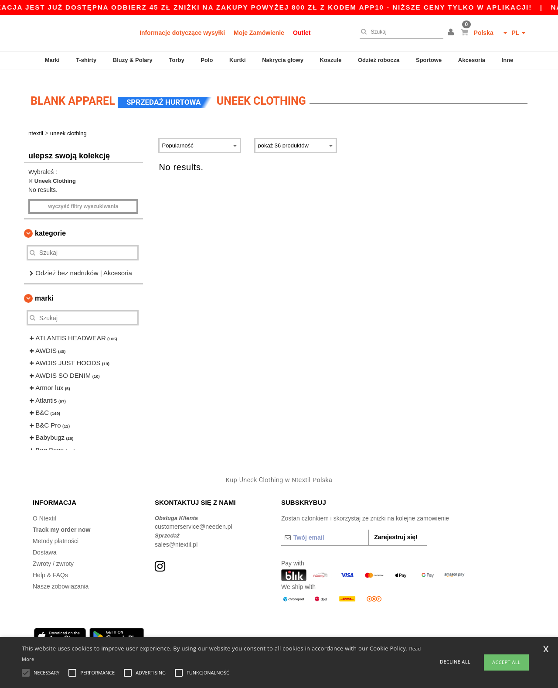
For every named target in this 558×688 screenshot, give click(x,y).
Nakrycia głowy (282, 60)
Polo (207, 60)
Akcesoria (471, 60)
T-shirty (86, 60)
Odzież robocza (378, 60)
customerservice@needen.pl (193, 518)
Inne (508, 60)
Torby (176, 60)
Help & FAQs (50, 566)
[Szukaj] (399, 31)
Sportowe (429, 60)
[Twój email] (324, 529)
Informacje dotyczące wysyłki (182, 32)
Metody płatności (55, 532)
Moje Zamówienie (259, 32)
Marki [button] (44, 290)
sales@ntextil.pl (176, 536)
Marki (52, 60)
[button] (452, 32)
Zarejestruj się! (396, 528)
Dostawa (44, 544)
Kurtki (237, 60)
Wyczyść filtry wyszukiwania (83, 198)
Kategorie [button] (50, 225)
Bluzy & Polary (133, 60)
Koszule (331, 60)
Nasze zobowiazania (60, 578)
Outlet (301, 32)
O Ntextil (44, 510)
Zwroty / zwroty (53, 555)
